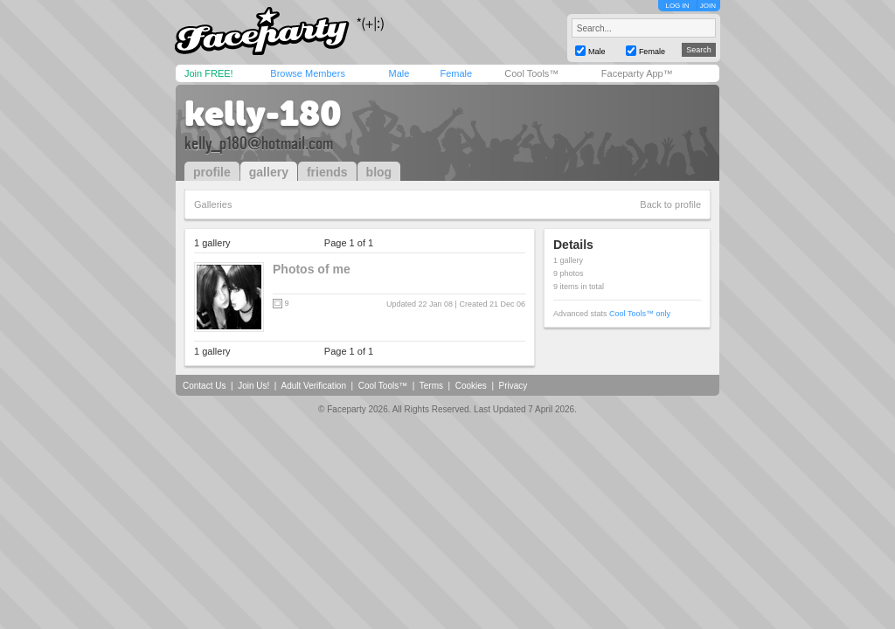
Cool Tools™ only (639, 313)
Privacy (513, 386)
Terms (431, 386)
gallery (268, 172)
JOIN (708, 6)
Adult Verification (313, 386)
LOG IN (677, 6)
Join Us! (253, 386)
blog (379, 172)
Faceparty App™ (637, 73)
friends (327, 172)
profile (212, 172)
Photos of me (311, 269)
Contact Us (204, 386)
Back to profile (670, 204)
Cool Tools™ (531, 73)
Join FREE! (208, 73)
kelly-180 (263, 113)
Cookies (471, 386)
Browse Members (307, 73)
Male (398, 73)
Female (456, 73)
